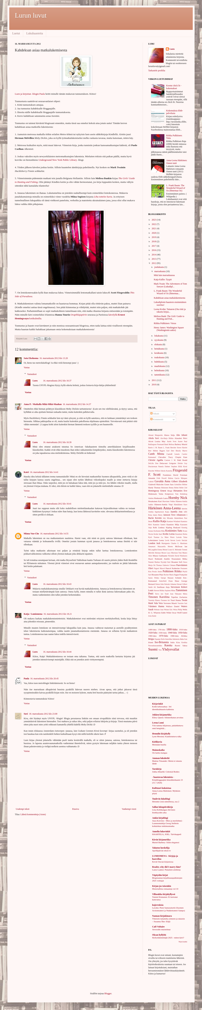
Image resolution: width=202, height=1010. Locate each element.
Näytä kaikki (183, 942)
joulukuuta (159, 267)
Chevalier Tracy (165, 457)
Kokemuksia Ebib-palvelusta (174, 112)
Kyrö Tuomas (153, 537)
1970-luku (163, 636)
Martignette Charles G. (170, 543)
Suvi (26, 713)
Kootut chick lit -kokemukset (173, 86)
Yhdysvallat (170, 649)
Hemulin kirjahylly (161, 733)
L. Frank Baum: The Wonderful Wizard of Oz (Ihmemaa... (168, 292)
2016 (154, 250)
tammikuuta (159, 374)
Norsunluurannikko (155, 646)
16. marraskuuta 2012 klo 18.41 (57, 503)
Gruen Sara (168, 484)
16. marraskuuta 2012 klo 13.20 (53, 358)
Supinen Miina (170, 590)
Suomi (153, 649)
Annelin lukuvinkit (161, 831)
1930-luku (162, 633)
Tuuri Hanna (175, 600)
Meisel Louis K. (168, 550)
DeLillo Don (153, 463)
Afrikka (184, 636)
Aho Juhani (181, 435)
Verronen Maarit (170, 603)
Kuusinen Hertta (181, 534)
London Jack (154, 543)
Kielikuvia (157, 742)
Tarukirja (156, 769)
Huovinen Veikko (168, 501)
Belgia (151, 639)
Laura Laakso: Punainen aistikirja (166, 870)
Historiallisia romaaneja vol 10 (165, 889)
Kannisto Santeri (159, 525)
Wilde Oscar (171, 613)
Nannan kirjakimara (162, 916)
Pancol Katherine (172, 568)
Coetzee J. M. (170, 460)
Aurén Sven (171, 441)
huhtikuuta (159, 361)
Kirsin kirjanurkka (161, 839)
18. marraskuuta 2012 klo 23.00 (43, 713)
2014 (154, 254)
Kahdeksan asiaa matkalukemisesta (169, 298)
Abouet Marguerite (155, 435)
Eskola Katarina (166, 471)
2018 (154, 241)
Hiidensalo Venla (155, 494)
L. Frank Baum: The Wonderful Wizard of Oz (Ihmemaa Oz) (175, 188)
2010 (154, 384)
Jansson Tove (169, 515)
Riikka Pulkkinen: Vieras (165, 323)
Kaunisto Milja (172, 524)
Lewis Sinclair (181, 540)
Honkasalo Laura (161, 498)
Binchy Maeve (181, 451)
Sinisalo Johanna (170, 584)
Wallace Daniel (172, 606)
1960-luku (152, 636)
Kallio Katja (159, 521)
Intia (182, 639)
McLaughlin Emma (155, 550)
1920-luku (152, 632)
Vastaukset (32, 374)
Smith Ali (152, 587)
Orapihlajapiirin (79, 314)
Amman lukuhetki (161, 758)
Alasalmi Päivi (181, 438)
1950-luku (182, 632)
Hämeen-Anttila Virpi (163, 504)
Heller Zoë (183, 488)
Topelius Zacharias (179, 597)
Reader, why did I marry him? (166, 867)
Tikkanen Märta (181, 594)
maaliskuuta (160, 366)
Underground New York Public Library (58, 159)
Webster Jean (158, 610)
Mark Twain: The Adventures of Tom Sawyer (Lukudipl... (170, 285)
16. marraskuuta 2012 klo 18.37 (57, 380)
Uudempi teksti (22, 809)
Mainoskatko (158, 750)
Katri (26, 472)
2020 (154, 233)
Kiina (178, 642)
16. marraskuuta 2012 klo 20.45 (44, 678)
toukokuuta (159, 357)
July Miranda (168, 518)
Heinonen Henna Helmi (170, 488)
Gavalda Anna (162, 481)
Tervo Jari (159, 594)
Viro (160, 650)
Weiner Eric (168, 610)
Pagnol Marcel (159, 568)
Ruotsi (177, 645)
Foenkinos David (170, 475)
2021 (154, 228)
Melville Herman (154, 553)
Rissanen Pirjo (157, 574)
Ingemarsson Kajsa (162, 512)
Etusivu (75, 809)
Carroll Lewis (173, 454)
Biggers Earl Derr (166, 451)
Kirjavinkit (157, 703)
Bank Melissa (169, 444)
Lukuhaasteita (34, 33)
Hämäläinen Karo (180, 505)
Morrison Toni (176, 553)
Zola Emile (152, 616)
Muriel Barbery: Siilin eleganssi (165, 842)
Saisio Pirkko (153, 578)
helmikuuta (159, 370)
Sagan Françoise (180, 574)
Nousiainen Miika (179, 559)
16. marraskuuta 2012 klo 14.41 (44, 472)
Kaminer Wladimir (173, 521)
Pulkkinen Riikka (172, 571)
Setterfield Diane (166, 581)
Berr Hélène (153, 451)
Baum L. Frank (164, 448)
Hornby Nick (177, 498)
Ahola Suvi (153, 438)
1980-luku (174, 636)
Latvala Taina (181, 537)
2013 (154, 259)
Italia (172, 642)
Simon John (159, 584)
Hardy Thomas (154, 487)
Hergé (169, 491)
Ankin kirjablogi (160, 818)
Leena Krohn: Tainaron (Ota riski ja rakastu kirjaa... (170, 310)
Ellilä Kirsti (182, 466)
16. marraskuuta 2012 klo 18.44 (57, 652)
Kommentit (156, 419)
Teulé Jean (169, 594)
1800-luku (171, 629)
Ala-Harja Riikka (166, 438)
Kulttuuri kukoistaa (161, 788)
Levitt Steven (170, 540)
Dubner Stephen (171, 466)
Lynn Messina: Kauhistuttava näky (167, 736)
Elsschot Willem (154, 471)
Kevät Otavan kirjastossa (162, 862)
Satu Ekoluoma (31, 358)
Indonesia (176, 639)
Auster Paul (182, 441)
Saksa (185, 645)
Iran (185, 639)
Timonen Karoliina (159, 596)
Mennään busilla (159, 744)
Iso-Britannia (162, 642)
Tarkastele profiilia (156, 70)
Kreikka (184, 642)
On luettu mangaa (159, 753)
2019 (154, 237)
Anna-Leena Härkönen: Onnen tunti (176, 161)
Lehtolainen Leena (156, 540)
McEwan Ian (181, 546)
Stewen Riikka (159, 590)
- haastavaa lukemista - (163, 777)
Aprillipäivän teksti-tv (161, 850)
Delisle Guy (182, 463)
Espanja (157, 639)
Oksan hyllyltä (159, 935)
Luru (35, 380)
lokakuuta (159, 335)
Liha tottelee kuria (103, 196)
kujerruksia (157, 905)
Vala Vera (158, 603)
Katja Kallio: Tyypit (163, 279)
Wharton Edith (159, 613)
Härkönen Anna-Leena (164, 508)
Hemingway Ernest (157, 490)
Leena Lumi (158, 722)
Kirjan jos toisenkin (161, 886)
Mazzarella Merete (165, 546)
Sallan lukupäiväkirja (162, 807)
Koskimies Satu (173, 530)
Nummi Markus (154, 562)
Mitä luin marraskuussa (164, 275)
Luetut (16, 33)
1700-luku (161, 630)
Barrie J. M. (152, 448)
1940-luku (172, 632)
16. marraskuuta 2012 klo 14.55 (54, 533)
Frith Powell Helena (165, 478)
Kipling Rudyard (173, 527)
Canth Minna (156, 453)
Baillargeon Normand (156, 444)
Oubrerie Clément (169, 565)
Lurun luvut (31, 15)
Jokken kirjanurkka (161, 714)
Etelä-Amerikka (166, 639)
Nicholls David (173, 556)
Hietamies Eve (180, 490)
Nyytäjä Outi (165, 562)
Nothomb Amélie (162, 559)
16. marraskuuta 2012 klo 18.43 (57, 584)
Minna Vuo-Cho (31, 533)
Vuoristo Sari (182, 603)
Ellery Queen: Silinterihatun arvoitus (167, 717)
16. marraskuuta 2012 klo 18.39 (57, 442)
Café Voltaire (158, 926)
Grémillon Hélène (180, 484)
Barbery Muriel (181, 444)
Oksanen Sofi (176, 562)
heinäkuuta (159, 348)
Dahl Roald (182, 460)
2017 (154, 246)
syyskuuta (159, 340)
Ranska (168, 645)
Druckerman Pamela (155, 466)
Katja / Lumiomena (33, 614)
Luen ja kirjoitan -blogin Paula (30, 93)
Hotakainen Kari (155, 501)
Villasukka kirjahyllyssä (163, 894)
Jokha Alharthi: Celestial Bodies (165, 772)
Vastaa (26, 367)
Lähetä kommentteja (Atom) (33, 814)
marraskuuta (160, 271)
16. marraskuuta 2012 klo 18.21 (58, 614)
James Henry (158, 515)
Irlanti (150, 642)
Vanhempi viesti (129, 809)
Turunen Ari (165, 600)
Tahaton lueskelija (161, 847)
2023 (154, 219)
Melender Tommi (181, 550)
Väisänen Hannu (156, 606)
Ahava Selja (169, 435)
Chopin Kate (181, 457)
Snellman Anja (163, 587)
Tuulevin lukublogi (161, 798)
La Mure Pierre (168, 537)
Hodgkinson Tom (171, 494)
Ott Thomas (157, 565)
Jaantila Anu (176, 511)
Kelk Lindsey (159, 527)
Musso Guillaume (160, 556)
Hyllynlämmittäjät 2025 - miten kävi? (168, 938)
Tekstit (154, 413)
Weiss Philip (177, 610)
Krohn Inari (158, 534)
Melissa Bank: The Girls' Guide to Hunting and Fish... (169, 317)
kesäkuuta (159, 353)
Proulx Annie (157, 572)
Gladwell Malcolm (155, 484)
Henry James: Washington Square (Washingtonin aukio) (169, 328)
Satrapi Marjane (167, 578)
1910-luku (183, 629)
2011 (154, 380)
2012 (154, 263)
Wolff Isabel (182, 613)
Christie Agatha (155, 460)
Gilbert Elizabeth (179, 481)
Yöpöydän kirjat (160, 875)
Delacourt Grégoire (168, 463)
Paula (26, 678)
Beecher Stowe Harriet (178, 448)
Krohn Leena (169, 534)
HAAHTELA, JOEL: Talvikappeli (166, 834)
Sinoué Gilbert (182, 584)
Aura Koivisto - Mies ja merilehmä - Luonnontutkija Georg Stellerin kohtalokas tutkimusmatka (167, 823)
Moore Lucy (165, 553)
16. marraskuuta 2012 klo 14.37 (77, 404)
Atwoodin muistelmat (161, 929)
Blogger (107, 993)
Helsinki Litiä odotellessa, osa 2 (165, 801)
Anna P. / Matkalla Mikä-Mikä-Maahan (43, 404)
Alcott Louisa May (156, 441)
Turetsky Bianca (154, 600)
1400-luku (152, 629)
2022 (154, 224)
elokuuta (158, 344)
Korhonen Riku (159, 531)
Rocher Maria (168, 575)
